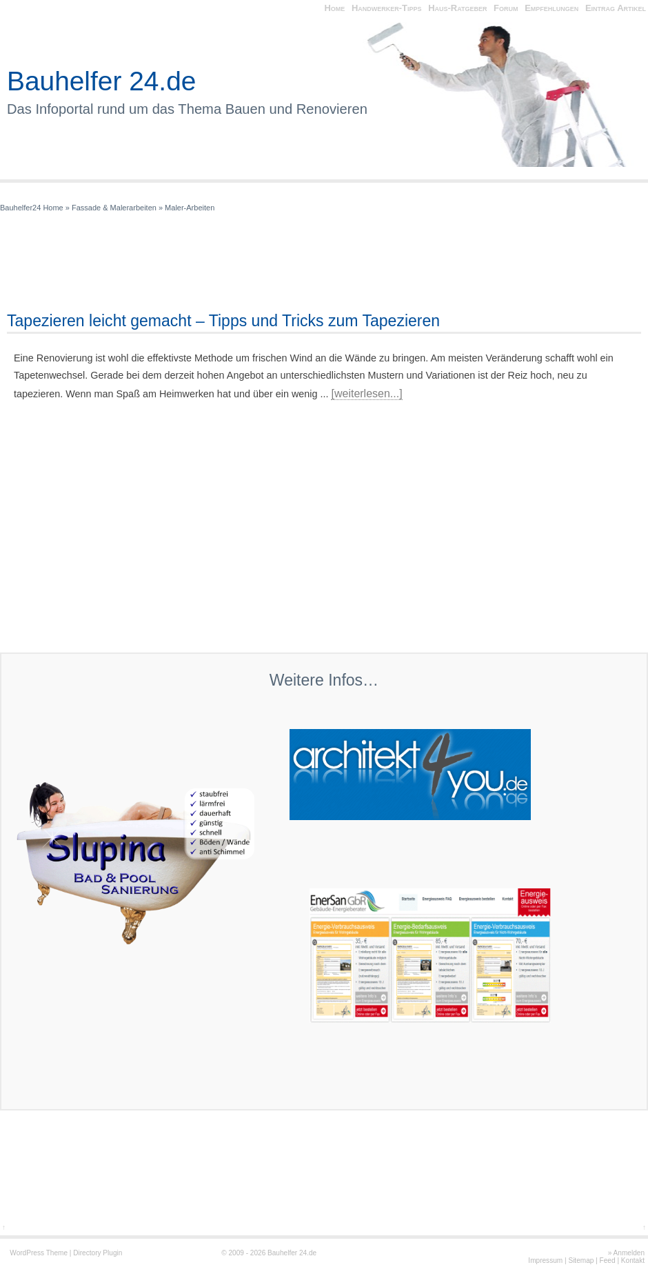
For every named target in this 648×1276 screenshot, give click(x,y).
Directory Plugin (97, 1253)
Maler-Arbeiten (189, 207)
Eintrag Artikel (615, 8)
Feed (608, 1260)
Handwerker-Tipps (387, 8)
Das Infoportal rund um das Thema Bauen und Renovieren (187, 109)
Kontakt (633, 1260)
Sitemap (581, 1260)
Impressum (545, 1260)
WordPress (27, 1253)
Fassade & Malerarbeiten (114, 207)
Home (334, 8)
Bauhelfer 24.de (101, 81)
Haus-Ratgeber (457, 8)
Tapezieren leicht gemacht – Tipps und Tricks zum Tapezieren (223, 321)
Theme (57, 1253)
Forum (506, 8)
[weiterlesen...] (366, 393)
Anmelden (629, 1253)
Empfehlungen (551, 8)
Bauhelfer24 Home (31, 207)
